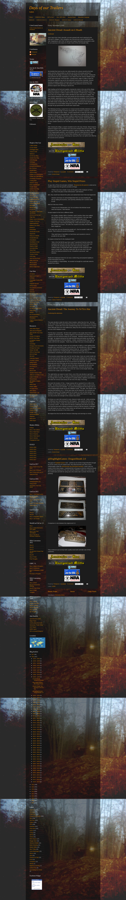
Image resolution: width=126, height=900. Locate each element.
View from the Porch (35, 258)
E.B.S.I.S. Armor (66, 20)
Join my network (37, 888)
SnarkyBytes (33, 240)
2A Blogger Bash (34, 149)
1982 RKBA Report (35, 328)
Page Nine (32, 217)
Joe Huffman (33, 195)
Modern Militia (33, 304)
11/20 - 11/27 (36, 670)
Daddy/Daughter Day (35, 481)
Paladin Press (33, 410)
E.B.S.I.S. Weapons (54, 20)
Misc (31, 818)
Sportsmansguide (34, 414)
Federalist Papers (34, 358)
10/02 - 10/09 (36, 700)
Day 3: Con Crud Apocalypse (34, 532)
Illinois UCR (33, 370)
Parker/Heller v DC (34, 392)
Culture (54, 299)
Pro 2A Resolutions (35, 314)
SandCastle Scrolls (35, 231)
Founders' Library (34, 360)
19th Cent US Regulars (36, 330)
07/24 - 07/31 (36, 722)
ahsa (31, 855)
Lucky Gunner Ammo (35, 408)
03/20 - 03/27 (36, 763)
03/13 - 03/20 (36, 765)
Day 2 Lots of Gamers (35, 470)
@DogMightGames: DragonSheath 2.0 (67, 458)
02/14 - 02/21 (36, 775)
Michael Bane (33, 207)
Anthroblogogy (33, 160)
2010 (32, 796)
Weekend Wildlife (34, 843)
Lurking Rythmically (35, 203)
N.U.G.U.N (32, 209)
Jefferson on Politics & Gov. (37, 374)
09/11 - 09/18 (36, 706)
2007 (32, 802)
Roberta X (32, 227)
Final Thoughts (33, 559)
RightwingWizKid (34, 223)
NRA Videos (33, 390)
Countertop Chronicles (35, 178)
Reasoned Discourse (35, 816)
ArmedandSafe (33, 164)
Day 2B (32, 554)
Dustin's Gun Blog (34, 189)
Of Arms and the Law (35, 215)
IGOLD (31, 836)
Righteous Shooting (35, 865)
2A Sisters (32, 274)
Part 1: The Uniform (35, 429)
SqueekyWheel (34, 244)
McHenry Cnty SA (34, 302)
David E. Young (34, 182)
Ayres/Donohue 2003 (35, 618)
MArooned (32, 205)
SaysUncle (32, 233)
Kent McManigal (34, 197)
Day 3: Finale (33, 557)
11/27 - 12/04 (36, 667)
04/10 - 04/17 (36, 756)
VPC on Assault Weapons (36, 631)
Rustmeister (33, 229)
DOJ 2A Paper (33, 354)
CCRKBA (32, 278)
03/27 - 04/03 (36, 761)
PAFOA (32, 312)
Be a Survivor (33, 168)
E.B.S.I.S (31, 20)
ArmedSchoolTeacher (35, 166)
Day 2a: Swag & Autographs (34, 497)
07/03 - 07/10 (36, 729)
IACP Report (33, 627)
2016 (32, 656)
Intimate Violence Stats (36, 372)
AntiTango (32, 162)
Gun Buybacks (33, 364)
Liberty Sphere (33, 201)
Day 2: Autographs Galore (36, 516)
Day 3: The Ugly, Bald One (36, 503)
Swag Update (33, 505)
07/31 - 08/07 (36, 720)
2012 (32, 791)
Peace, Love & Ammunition (37, 219)
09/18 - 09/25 (36, 704)
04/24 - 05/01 (36, 752)
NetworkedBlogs (35, 879)
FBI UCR (32, 356)
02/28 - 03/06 (36, 770)
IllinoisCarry (33, 296)
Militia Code (33, 384)
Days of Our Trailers (36, 882)
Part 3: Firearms (34, 434)
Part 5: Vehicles (34, 438)
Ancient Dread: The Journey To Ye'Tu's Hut (69, 309)
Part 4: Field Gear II (35, 436)
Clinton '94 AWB (34, 350)
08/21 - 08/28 (36, 713)
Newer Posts (52, 591)
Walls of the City (34, 260)
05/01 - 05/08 (36, 750)
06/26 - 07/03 (36, 731)
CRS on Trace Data (35, 352)
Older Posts (92, 591)
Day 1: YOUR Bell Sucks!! (36, 494)
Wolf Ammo (33, 418)
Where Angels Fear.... (35, 266)
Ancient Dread (72, 17)
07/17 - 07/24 (36, 725)
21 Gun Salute (33, 147)
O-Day (31, 832)
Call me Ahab (33, 172)
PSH (31, 824)
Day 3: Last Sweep (34, 518)
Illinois (33, 886)
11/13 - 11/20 (36, 672)
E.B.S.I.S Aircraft (78, 20)
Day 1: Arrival (33, 582)
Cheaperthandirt (34, 406)
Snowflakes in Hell (34, 242)
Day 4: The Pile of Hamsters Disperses (35, 535)
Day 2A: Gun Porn (34, 603)
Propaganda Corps (34, 440)
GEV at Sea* (50, 17)
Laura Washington (34, 851)
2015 (32, 784)
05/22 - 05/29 (36, 743)
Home (31, 17)
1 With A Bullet (33, 145)
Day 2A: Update (34, 605)
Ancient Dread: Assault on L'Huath (65, 30)
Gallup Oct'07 (33, 362)
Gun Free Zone (34, 191)
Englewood (33, 814)
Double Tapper (33, 186)
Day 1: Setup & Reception (36, 566)
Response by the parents (81, 185)
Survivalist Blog (34, 248)
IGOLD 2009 (33, 447)
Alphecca (32, 153)
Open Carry (33, 310)
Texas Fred (33, 250)
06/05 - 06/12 (36, 738)
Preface (32, 427)
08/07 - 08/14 (36, 718)
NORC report (33, 629)
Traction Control (34, 254)
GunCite (32, 289)
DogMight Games (60, 462)
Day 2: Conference (34, 568)
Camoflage (32, 343)
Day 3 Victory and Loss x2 (36, 472)
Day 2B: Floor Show (35, 588)
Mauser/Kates (33, 379)
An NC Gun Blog (34, 155)
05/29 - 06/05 (36, 741)
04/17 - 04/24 (36, 754)
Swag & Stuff (33, 483)
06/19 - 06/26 (36, 734)
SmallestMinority (34, 237)
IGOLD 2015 (33, 457)
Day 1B (32, 514)
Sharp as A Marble (34, 235)
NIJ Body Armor (34, 388)
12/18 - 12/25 (36, 661)
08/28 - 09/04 (36, 711)
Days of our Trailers (46, 7)
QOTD (31, 834)
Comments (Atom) (60, 595)
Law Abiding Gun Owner (36, 869)
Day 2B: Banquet (34, 607)
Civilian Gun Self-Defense (36, 176)
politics (38, 885)
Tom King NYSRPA (35, 252)
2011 (32, 793)
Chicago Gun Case (35, 348)
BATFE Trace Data (34, 338)
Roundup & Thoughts (35, 573)
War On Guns (33, 262)
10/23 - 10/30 (36, 695)
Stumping (32, 812)
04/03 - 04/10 (36, 759)
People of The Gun (34, 221)
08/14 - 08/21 (36, 716)
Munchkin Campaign (83, 17)
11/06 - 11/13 (36, 674)
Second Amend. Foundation (34, 317)
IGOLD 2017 (33, 459)
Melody (32, 863)
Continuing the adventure (55, 313)
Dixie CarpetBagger (35, 184)
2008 (32, 800)
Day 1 (31, 525)
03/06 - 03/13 (36, 768)
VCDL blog (32, 256)
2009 (32, 798)
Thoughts (32, 592)
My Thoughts (33, 611)
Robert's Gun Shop (35, 225)
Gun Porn (32, 820)
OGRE (54, 586)
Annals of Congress (35, 336)
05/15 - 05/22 (36, 745)
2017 (32, 654)
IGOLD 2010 (33, 449)
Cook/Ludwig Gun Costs (36, 623)
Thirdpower (56, 171)
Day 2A (32, 549)
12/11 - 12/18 (36, 663)
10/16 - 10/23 (36, 697)
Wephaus (32, 416)
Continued (51, 34)
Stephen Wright (34, 246)
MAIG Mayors (33, 838)
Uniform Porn (33, 867)
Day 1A (32, 512)
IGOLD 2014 (33, 455)
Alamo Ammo (33, 404)
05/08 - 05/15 (36, 747)
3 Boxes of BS (33, 151)
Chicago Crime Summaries (37, 346)
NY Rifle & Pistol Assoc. (36, 308)
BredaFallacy (33, 170)
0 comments (70, 171)
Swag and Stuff (34, 474)
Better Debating (34, 845)
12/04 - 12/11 (36, 665)
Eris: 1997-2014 (61, 17)
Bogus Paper (33, 620)
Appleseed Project (34, 276)
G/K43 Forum (33, 285)
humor (31, 830)
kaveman (33, 54)
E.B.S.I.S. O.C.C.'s (42, 20)
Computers (32, 861)
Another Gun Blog (34, 158)
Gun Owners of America (36, 287)
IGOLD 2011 (33, 451)
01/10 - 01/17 (36, 781)
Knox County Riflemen (35, 300)
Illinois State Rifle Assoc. (36, 294)
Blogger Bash (33, 841)
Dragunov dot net (34, 283)
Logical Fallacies (34, 377)
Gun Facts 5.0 (33, 366)
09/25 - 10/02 (36, 702)
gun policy (34, 885)
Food (31, 859)
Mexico (31, 853)
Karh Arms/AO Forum (35, 298)
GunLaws (32, 291)
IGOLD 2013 (33, 453)
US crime (32, 397)
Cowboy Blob (33, 180)
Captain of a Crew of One (36, 174)
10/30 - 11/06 (36, 677)
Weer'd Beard (33, 264)
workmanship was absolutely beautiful (72, 466)
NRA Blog (32, 306)
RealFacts (59, 299)
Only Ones (32, 828)
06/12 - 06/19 (36, 736)
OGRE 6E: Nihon (40, 17)
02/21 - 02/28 (36, 772)
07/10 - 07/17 (36, 727)
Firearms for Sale (34, 857)
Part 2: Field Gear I (35, 431)
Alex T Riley (33, 849)
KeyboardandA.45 (34, 199)
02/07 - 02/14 (36, 777)
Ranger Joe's (33, 412)
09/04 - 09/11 (36, 709)
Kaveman (32, 826)
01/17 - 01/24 (36, 779)
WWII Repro (33, 420)
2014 (32, 787)
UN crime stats (33, 394)
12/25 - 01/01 (36, 658)
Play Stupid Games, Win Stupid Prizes (66, 181)
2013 (32, 789)
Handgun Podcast (34, 193)
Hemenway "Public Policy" (36, 625)
